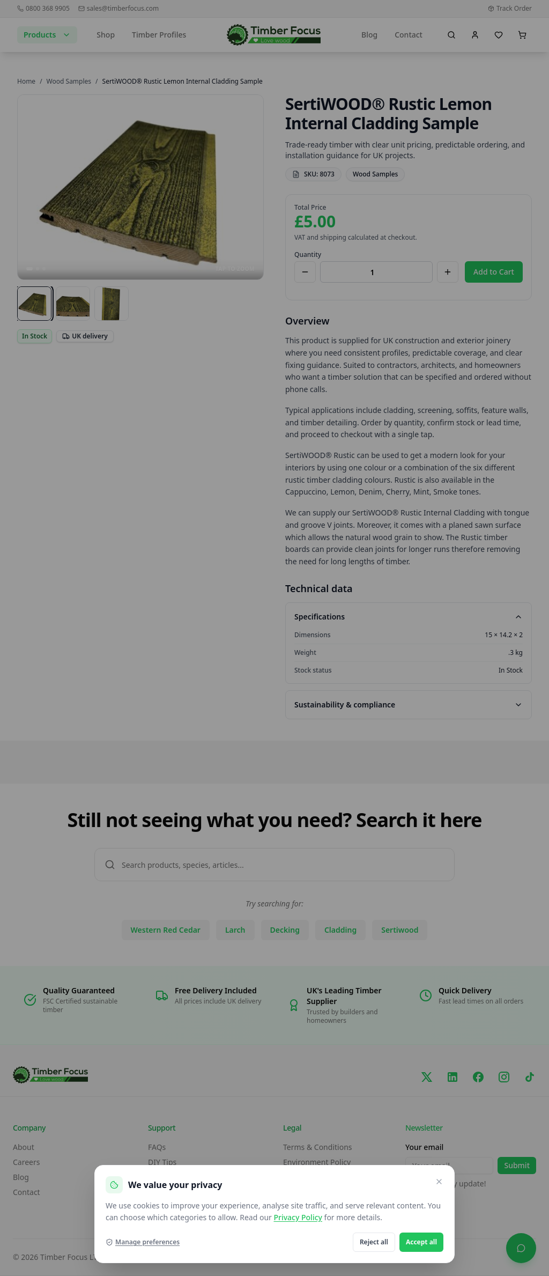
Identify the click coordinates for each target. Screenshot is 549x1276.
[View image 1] (34, 303)
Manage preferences (143, 1242)
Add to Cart (493, 272)
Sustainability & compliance (408, 704)
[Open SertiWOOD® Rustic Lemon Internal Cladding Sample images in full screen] (140, 187)
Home (26, 81)
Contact (408, 34)
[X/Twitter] (426, 1077)
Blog (369, 34)
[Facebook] (478, 1077)
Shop (106, 34)
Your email (424, 1147)
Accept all (421, 1242)
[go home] (274, 35)
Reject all (374, 1242)
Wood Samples (69, 81)
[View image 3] (111, 303)
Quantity (307, 254)
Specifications (408, 616)
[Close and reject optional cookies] (439, 1181)
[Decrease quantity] (305, 272)
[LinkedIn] (452, 1077)
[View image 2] (73, 303)
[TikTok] (529, 1077)
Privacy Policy (297, 1217)
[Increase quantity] (447, 272)
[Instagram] (504, 1077)
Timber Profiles (159, 34)
